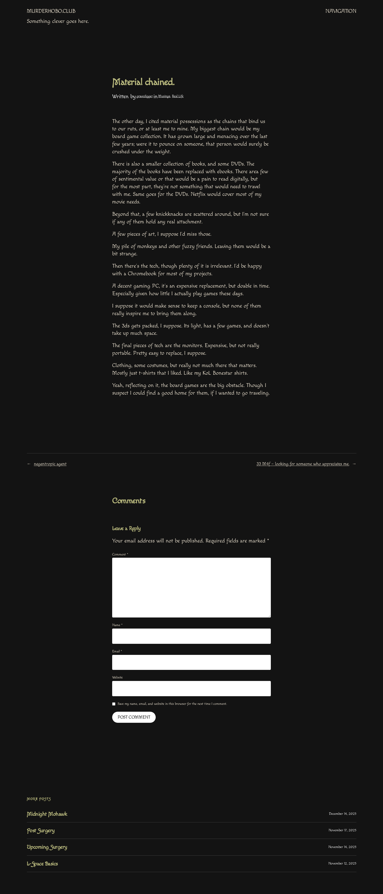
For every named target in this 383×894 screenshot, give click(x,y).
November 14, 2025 (342, 847)
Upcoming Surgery (47, 847)
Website (117, 677)
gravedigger (145, 96)
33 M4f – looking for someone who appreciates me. (303, 463)
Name (117, 625)
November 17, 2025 (342, 830)
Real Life (178, 96)
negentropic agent (50, 463)
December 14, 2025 (342, 814)
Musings (164, 96)
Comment (120, 554)
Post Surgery (41, 830)
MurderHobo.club (51, 11)
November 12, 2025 (342, 863)
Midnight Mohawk (47, 814)
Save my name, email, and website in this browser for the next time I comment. (172, 704)
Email (117, 651)
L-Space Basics (42, 864)
